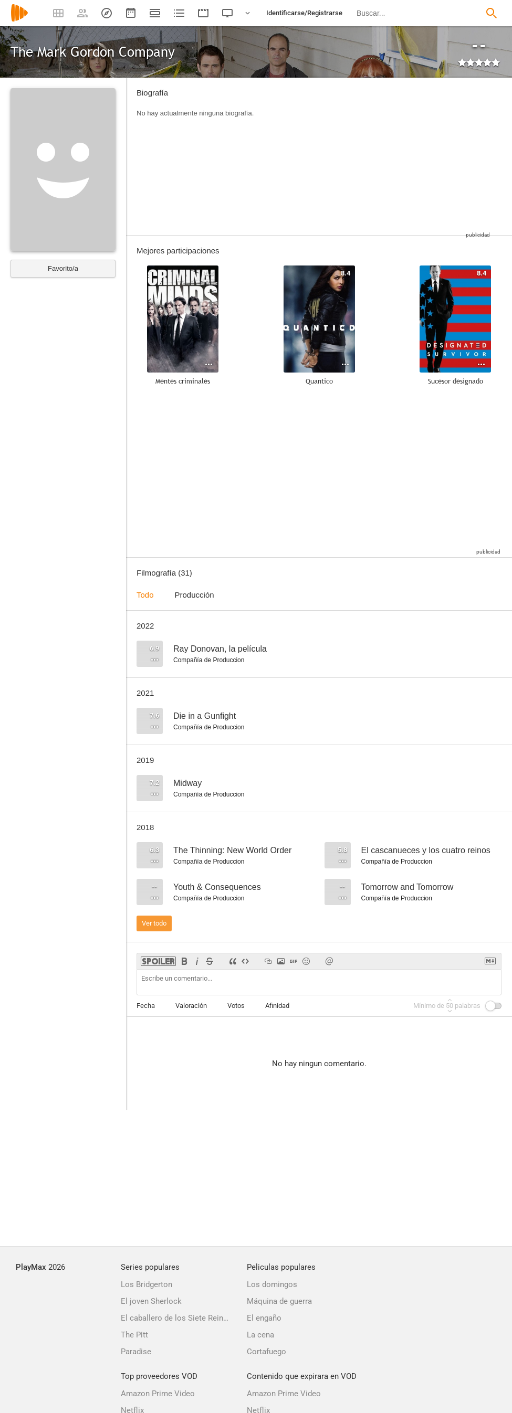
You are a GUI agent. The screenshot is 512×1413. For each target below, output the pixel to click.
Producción (194, 594)
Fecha (146, 1006)
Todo (145, 594)
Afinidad (277, 1006)
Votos (236, 1006)
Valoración (191, 1006)
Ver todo (154, 923)
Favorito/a (63, 268)
